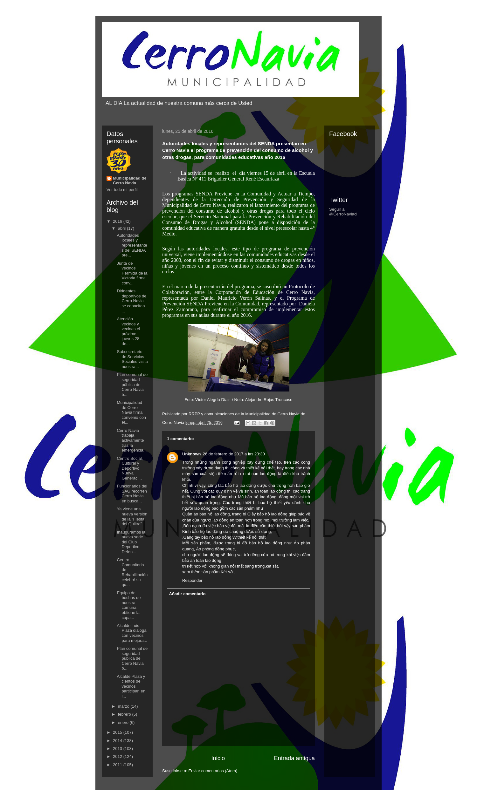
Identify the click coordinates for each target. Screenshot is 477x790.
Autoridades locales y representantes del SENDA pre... (132, 245)
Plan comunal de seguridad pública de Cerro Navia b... (132, 384)
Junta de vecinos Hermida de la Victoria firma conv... (132, 273)
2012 (118, 756)
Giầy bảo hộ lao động (267, 514)
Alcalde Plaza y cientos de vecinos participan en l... (131, 686)
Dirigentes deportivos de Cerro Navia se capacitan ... (131, 301)
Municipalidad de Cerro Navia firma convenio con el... (131, 412)
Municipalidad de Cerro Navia (129, 180)
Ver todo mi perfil (122, 189)
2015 (118, 732)
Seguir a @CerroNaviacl (343, 211)
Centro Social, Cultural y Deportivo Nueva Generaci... (130, 468)
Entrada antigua (294, 758)
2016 (118, 221)
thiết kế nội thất (260, 468)
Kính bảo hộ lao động (202, 531)
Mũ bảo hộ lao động (257, 496)
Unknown (191, 454)
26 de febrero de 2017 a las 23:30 (234, 454)
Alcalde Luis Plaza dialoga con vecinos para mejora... (132, 633)
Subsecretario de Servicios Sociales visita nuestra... (132, 359)
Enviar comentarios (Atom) (212, 770)
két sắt (272, 566)
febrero (125, 714)
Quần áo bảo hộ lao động (206, 514)
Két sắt (227, 571)
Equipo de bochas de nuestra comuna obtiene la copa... (129, 605)
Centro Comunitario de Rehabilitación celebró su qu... (132, 572)
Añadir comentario (187, 593)
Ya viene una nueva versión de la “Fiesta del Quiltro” (132, 516)
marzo (124, 706)
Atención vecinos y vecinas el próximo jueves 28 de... (128, 331)
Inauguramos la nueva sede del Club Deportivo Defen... (131, 542)
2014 (118, 740)
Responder (192, 580)
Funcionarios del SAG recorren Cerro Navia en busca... (132, 493)
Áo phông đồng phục (215, 549)
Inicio (218, 758)
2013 (118, 748)
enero (124, 722)
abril (122, 228)
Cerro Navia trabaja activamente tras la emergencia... (132, 440)
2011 (118, 764)
